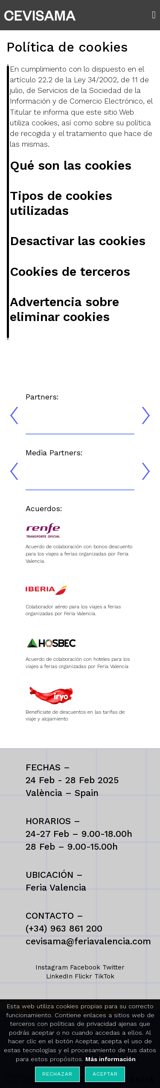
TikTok (104, 976)
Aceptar (105, 1074)
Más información (110, 1059)
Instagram (51, 967)
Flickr (83, 976)
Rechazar (57, 1074)
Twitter (113, 967)
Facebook (85, 967)
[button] (156, 15)
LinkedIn (59, 976)
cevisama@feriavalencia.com (88, 941)
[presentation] (14, 415)
